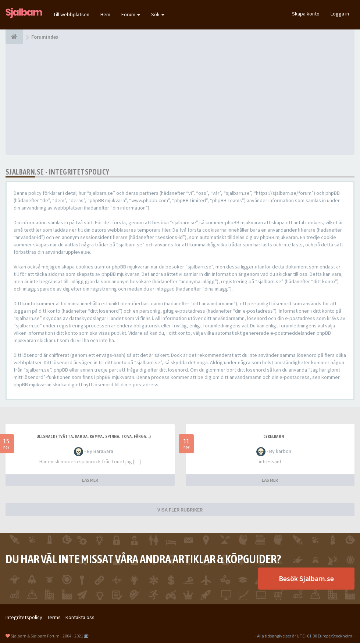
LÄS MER (90, 480)
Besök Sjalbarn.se (306, 578)
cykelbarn (273, 436)
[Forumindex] (14, 36)
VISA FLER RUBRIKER (180, 509)
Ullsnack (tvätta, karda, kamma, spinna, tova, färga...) (93, 436)
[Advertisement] (180, 99)
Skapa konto (306, 13)
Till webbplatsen (71, 14)
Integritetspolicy (24, 617)
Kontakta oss (80, 617)
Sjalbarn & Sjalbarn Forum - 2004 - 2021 (47, 636)
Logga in (340, 13)
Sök (157, 14)
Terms (54, 617)
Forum (130, 14)
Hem (105, 14)
